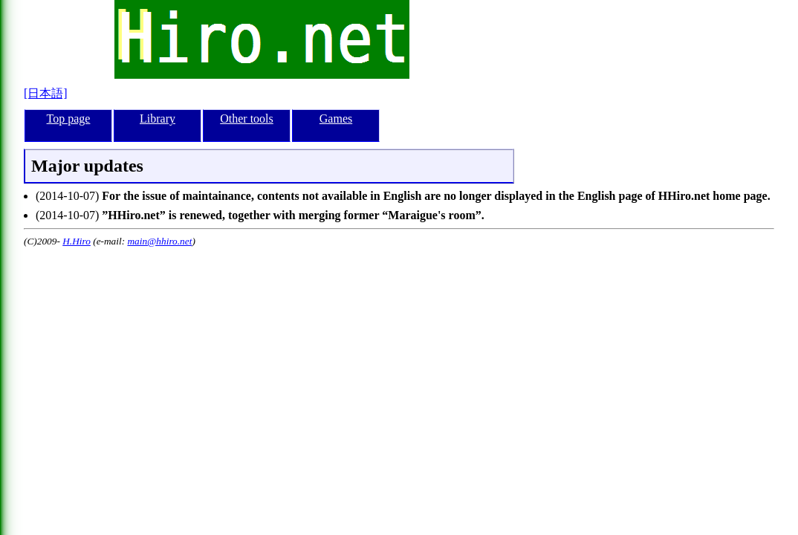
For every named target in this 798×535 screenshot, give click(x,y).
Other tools (246, 118)
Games (335, 118)
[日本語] (46, 93)
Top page (69, 118)
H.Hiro (76, 241)
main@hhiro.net (159, 241)
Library (157, 118)
